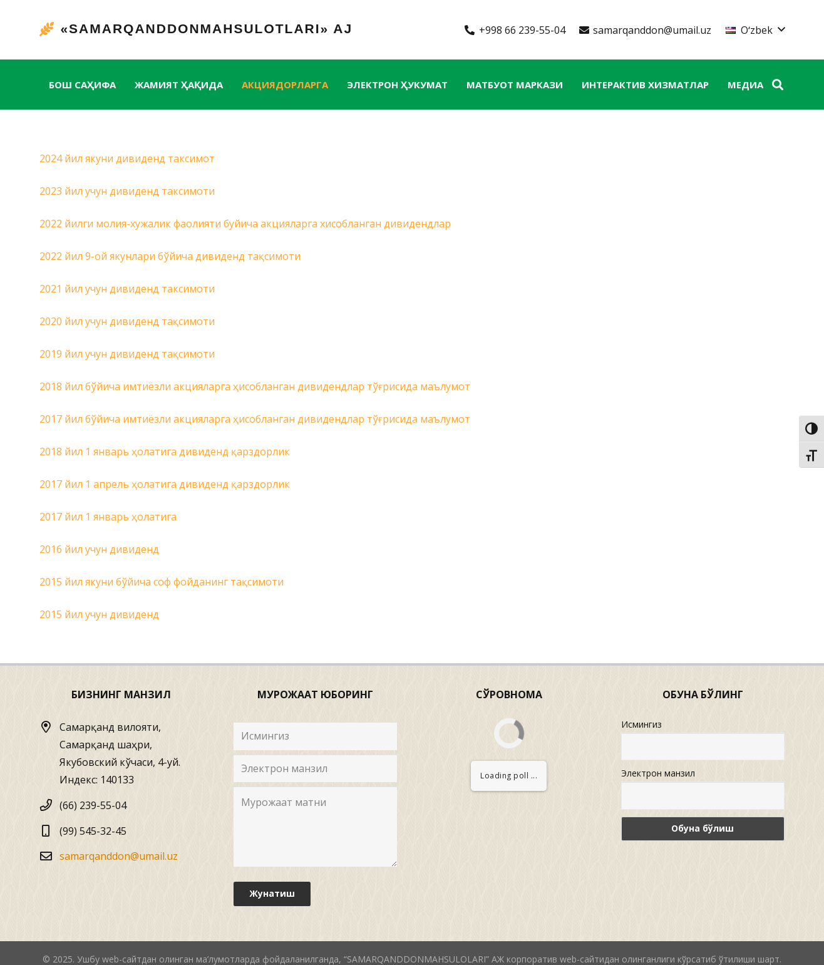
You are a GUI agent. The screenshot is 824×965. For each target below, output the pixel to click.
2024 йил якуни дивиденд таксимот (127, 158)
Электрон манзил (658, 773)
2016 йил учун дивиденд (99, 549)
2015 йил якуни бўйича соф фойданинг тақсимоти (161, 582)
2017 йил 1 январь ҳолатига (108, 517)
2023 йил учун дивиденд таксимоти (127, 191)
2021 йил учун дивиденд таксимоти (127, 289)
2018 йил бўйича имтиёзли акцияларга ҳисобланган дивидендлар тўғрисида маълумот (254, 386)
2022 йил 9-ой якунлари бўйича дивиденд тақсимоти (170, 256)
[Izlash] (777, 85)
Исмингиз (641, 724)
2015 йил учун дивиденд (99, 614)
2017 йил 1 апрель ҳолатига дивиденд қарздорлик (164, 484)
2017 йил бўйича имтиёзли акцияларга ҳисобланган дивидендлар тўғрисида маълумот (254, 419)
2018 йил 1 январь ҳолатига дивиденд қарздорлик (164, 451)
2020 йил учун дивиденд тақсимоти (127, 321)
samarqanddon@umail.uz (118, 856)
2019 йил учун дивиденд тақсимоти (127, 354)
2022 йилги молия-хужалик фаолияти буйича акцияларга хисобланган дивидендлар (245, 223)
